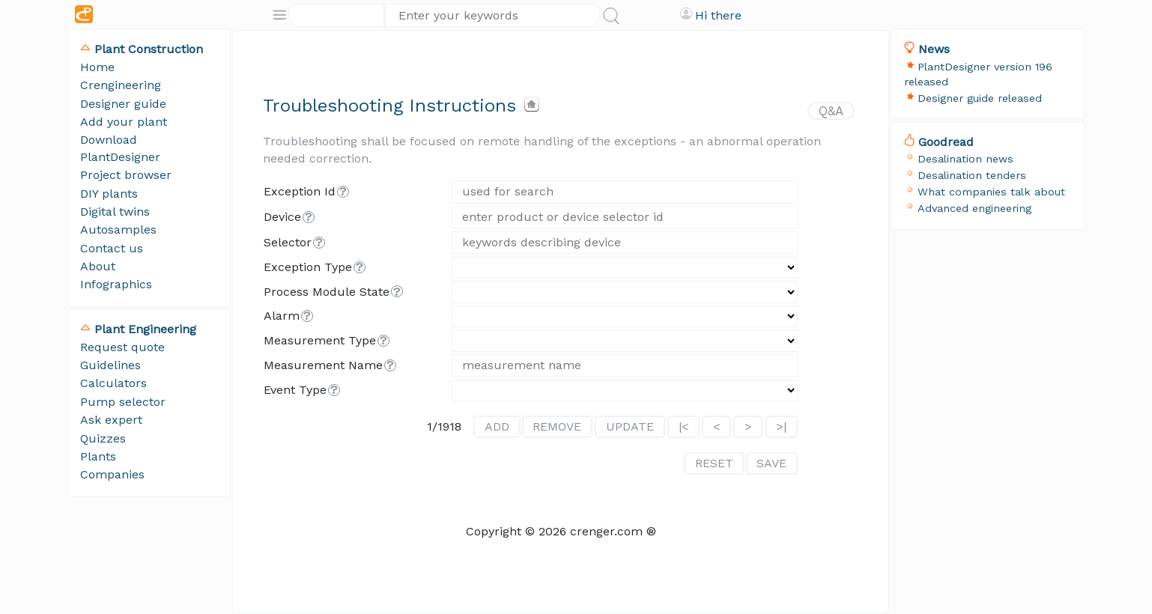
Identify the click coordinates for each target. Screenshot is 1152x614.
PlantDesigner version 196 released (978, 74)
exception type (308, 267)
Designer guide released (980, 98)
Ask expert (111, 420)
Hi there (718, 15)
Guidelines (110, 365)
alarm (282, 315)
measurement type (320, 340)
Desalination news (965, 159)
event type (295, 390)
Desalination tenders (972, 175)
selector (288, 242)
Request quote (122, 347)
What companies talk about (991, 192)
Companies (112, 474)
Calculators (113, 383)
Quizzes (103, 438)
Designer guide (123, 104)
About (97, 266)
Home (97, 67)
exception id (300, 191)
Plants (98, 456)
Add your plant (123, 122)
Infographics (116, 284)
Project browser (126, 175)
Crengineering (120, 85)
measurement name (323, 365)
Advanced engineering (974, 208)
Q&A (831, 110)
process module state (326, 292)
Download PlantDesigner (120, 148)
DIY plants (109, 193)
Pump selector (123, 402)
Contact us (111, 248)
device (282, 217)
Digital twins (115, 211)
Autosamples (118, 229)
